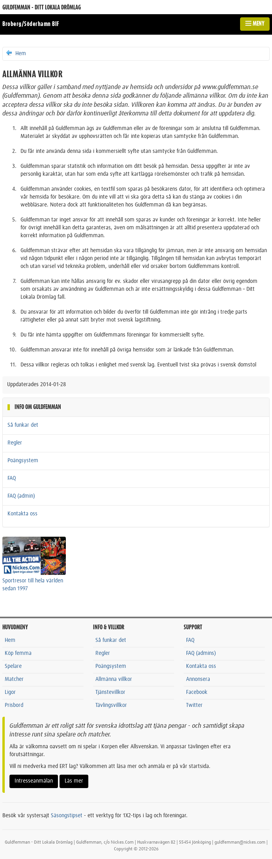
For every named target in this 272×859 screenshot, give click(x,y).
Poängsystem (22, 460)
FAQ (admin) (21, 496)
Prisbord (14, 705)
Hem (15, 53)
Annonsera (198, 679)
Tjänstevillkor (110, 692)
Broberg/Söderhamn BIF (30, 24)
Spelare (13, 666)
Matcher (14, 679)
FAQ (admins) (201, 653)
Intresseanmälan (34, 781)
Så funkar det (22, 425)
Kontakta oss (22, 514)
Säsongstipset (66, 815)
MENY (255, 23)
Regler (14, 443)
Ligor (10, 692)
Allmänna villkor (113, 679)
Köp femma (18, 653)
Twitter (194, 705)
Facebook (196, 692)
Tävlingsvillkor (111, 705)
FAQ (11, 478)
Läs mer (74, 781)
